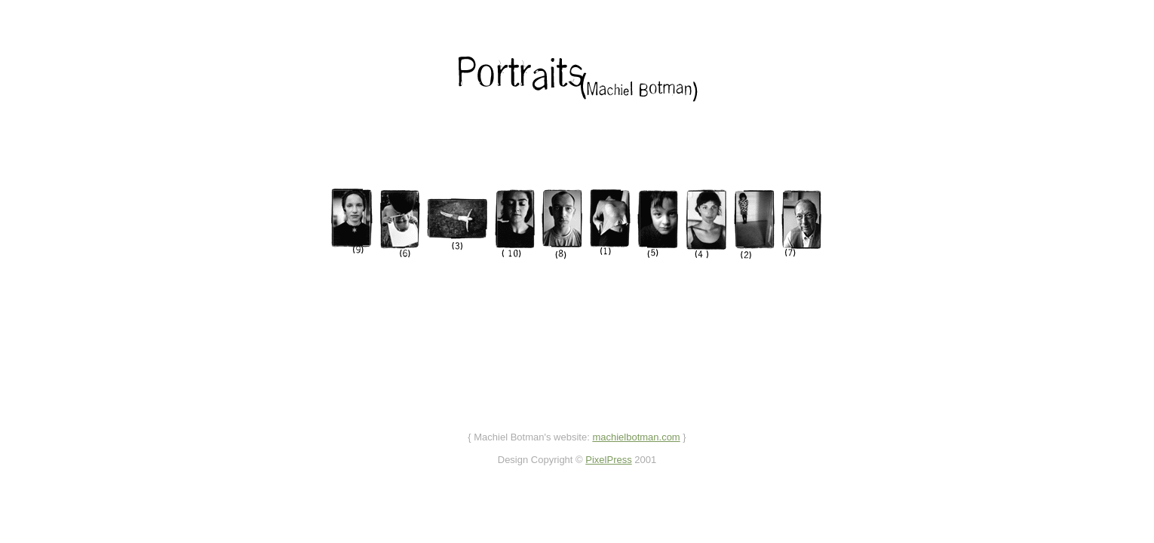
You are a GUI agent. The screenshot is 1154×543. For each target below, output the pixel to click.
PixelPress (608, 459)
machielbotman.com (636, 437)
